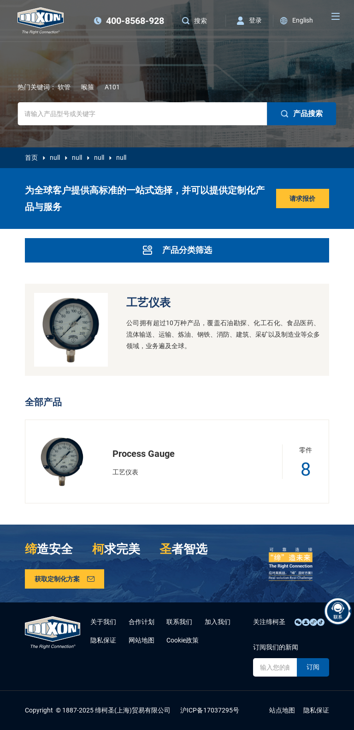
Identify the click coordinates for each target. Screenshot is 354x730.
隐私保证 (103, 640)
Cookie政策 (182, 640)
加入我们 (217, 621)
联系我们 (179, 621)
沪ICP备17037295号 (209, 710)
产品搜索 (302, 114)
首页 (31, 157)
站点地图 (282, 710)
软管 (64, 87)
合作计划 (141, 621)
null (55, 157)
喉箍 (87, 87)
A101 (112, 87)
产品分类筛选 (177, 250)
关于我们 (103, 621)
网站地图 (141, 640)
